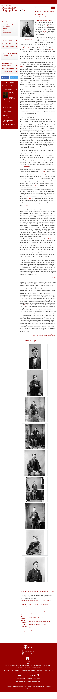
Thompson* (26, 47)
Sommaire (5, 22)
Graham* (41, 47)
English (4, 1)
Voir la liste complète (9, 124)
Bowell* (27, 111)
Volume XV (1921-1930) (6, 5)
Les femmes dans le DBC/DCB (8, 121)
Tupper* (49, 26)
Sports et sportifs (7, 111)
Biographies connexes (8, 46)
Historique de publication (9, 53)
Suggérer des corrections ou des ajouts (36, 686)
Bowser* (40, 187)
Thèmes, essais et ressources (7, 108)
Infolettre (51, 1)
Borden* (51, 49)
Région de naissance (8, 68)
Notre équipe (33, 1)
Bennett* (43, 171)
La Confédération (7, 117)
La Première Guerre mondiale (8, 114)
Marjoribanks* (27, 304)
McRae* (50, 238)
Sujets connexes (6, 43)
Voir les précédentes (9, 102)
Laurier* (26, 205)
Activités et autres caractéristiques (7, 64)
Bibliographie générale (50, 334)
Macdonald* (51, 54)
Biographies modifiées (8, 86)
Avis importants (48, 686)
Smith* (21, 66)
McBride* (26, 166)
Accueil (10, 1)
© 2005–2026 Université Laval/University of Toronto (43, 335)
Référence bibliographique (7, 31)
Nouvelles (16, 1)
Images (5, 28)
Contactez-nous (42, 1)
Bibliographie (6, 26)
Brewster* (34, 185)
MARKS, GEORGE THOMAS (11, 94)
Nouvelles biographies (8, 82)
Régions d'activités (7, 71)
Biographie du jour (7, 89)
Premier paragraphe (8, 24)
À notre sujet (24, 1)
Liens (28, 688)
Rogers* (29, 198)
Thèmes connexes (7, 40)
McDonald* (45, 31)
